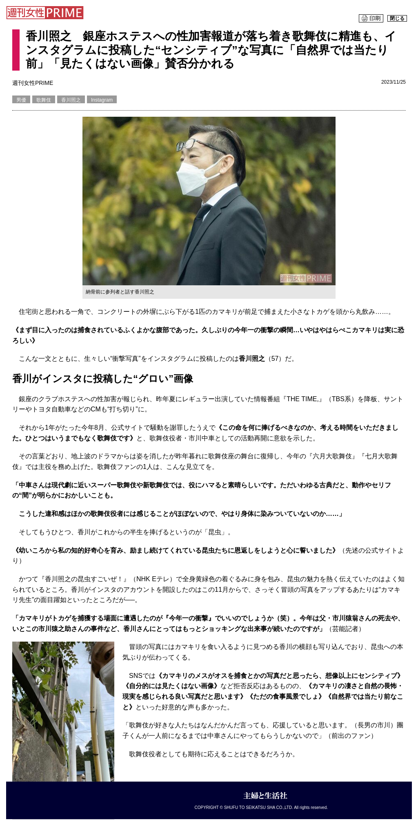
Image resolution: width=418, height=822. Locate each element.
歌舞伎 (43, 100)
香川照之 (71, 100)
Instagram (102, 100)
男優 (21, 100)
